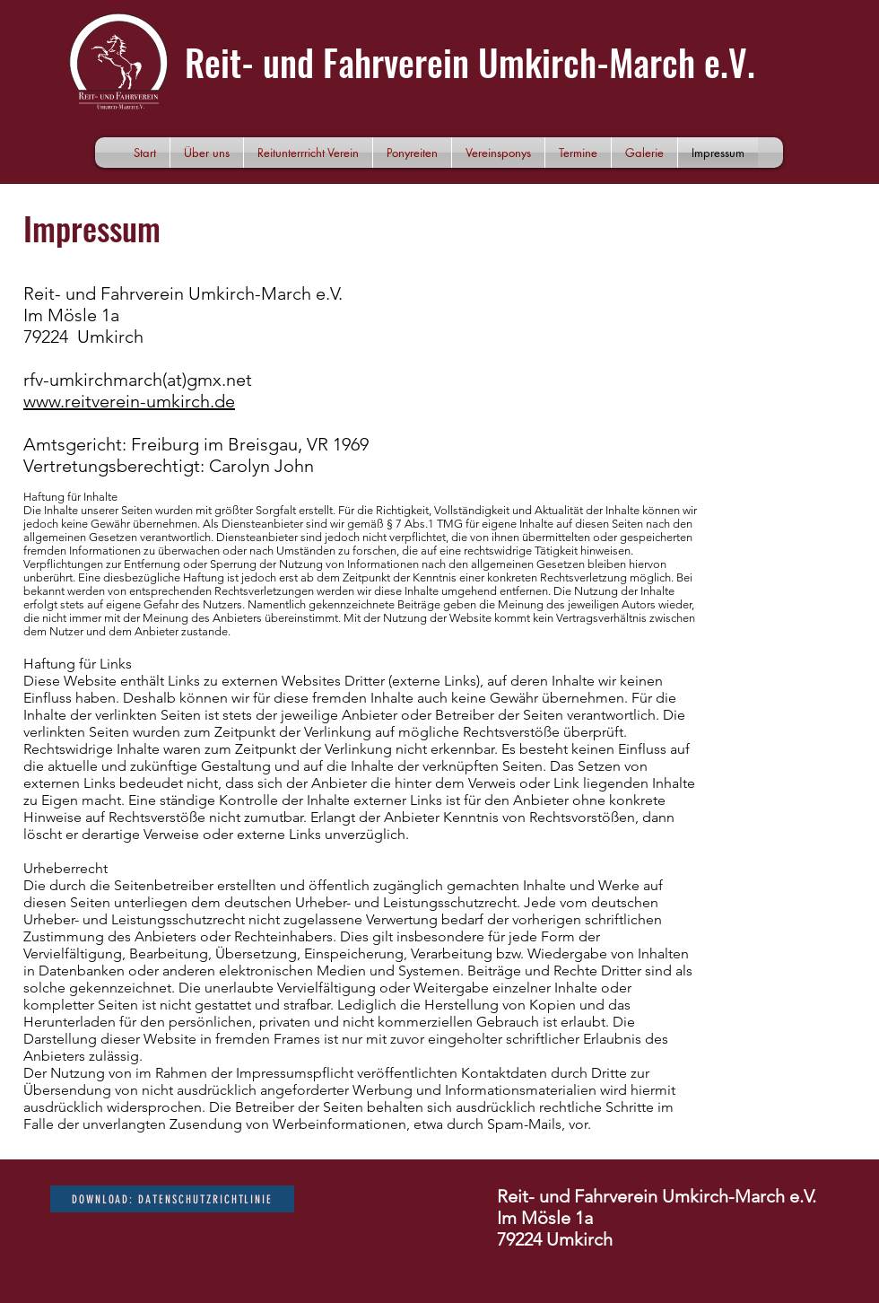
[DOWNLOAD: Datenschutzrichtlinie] (172, 1198)
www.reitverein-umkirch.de (129, 401)
